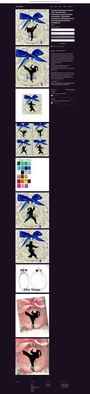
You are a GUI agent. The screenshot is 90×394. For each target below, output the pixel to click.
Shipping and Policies (35, 387)
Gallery (65, 6)
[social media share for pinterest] (56, 46)
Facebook (48, 384)
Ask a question (61, 46)
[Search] (74, 6)
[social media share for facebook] (51, 46)
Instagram (48, 385)
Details (53, 50)
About (55, 6)
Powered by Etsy (64, 387)
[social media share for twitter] (54, 46)
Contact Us (33, 388)
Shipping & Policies (60, 50)
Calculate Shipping (55, 27)
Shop (51, 6)
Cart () (70, 6)
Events (60, 6)
